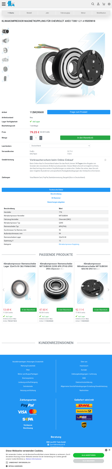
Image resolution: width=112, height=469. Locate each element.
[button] (36, 67)
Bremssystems (28, 378)
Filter (28, 370)
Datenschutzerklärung (84, 382)
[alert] (56, 458)
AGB (84, 378)
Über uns (84, 362)
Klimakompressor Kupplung (69, 244)
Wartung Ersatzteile (28, 366)
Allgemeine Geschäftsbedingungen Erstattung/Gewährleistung (84, 386)
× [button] (109, 450)
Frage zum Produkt (78, 112)
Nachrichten (84, 390)
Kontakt (84, 370)
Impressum (84, 366)
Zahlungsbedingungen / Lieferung (84, 374)
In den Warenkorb (85, 138)
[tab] (56, 190)
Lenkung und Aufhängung (28, 382)
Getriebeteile (28, 386)
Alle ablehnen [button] (89, 461)
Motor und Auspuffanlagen (28, 374)
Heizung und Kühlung (28, 390)
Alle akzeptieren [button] (89, 455)
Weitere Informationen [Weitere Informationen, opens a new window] (34, 459)
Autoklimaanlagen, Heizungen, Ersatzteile (28, 362)
